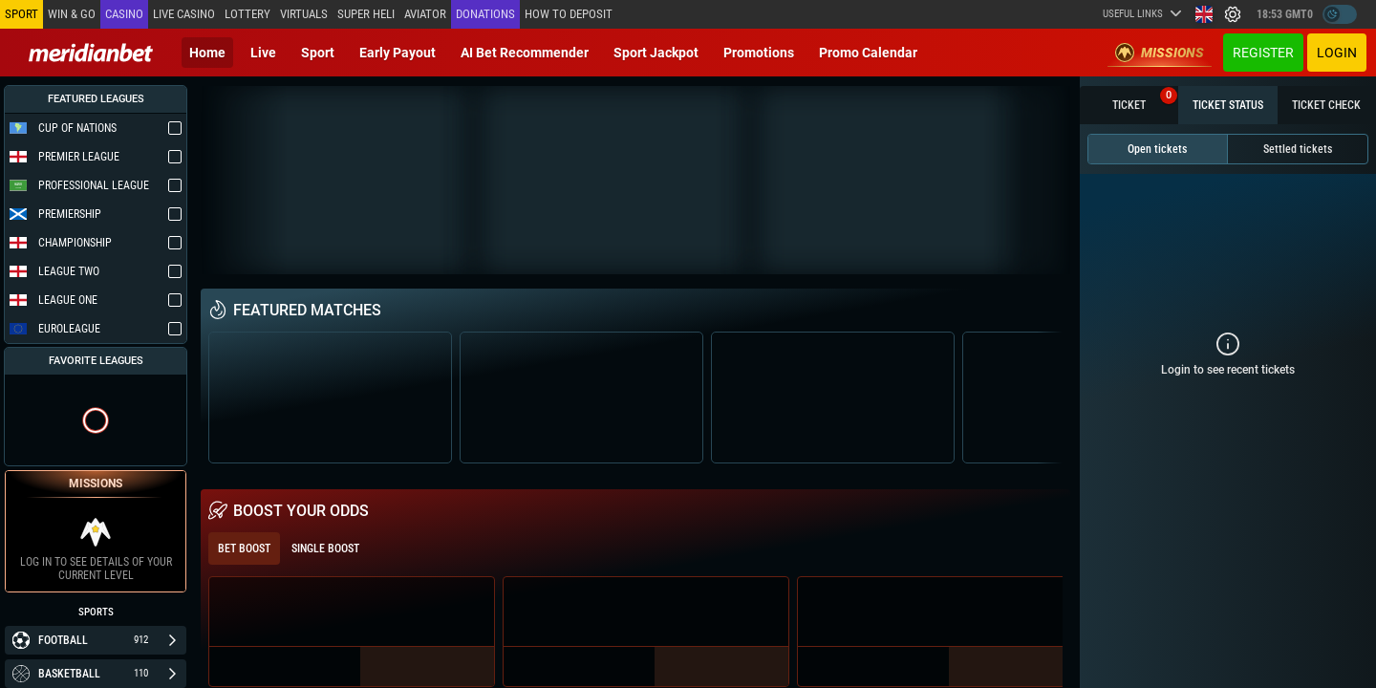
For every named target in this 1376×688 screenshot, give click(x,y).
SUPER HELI (366, 14)
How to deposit (569, 14)
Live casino (184, 14)
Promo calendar (868, 52)
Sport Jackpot (656, 52)
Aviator (425, 14)
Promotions (758, 52)
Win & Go (72, 14)
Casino (124, 14)
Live (263, 52)
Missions (1159, 52)
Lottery (247, 14)
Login (1337, 52)
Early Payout (397, 52)
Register (1263, 52)
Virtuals (304, 14)
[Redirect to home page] (91, 52)
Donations (485, 14)
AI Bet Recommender (525, 52)
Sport (317, 52)
